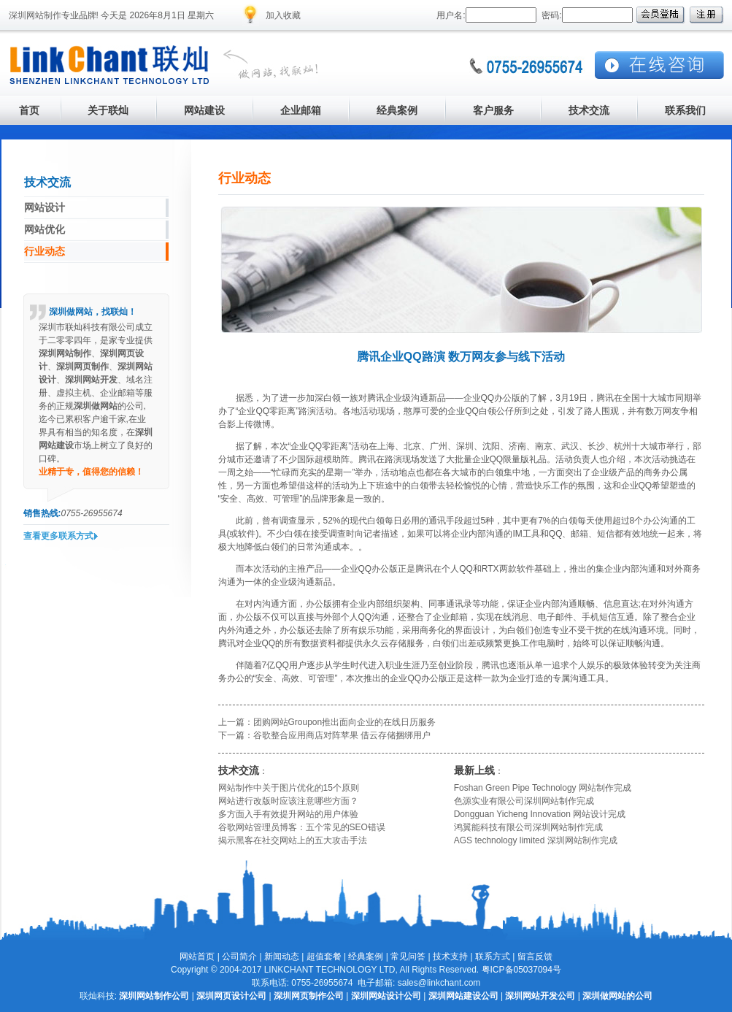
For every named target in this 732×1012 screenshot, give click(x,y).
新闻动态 (281, 956)
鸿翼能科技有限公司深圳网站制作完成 (528, 827)
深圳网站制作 (35, 15)
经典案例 (365, 956)
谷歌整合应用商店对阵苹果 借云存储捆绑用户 (342, 735)
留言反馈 (534, 956)
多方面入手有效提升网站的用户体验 (288, 814)
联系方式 (492, 956)
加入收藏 (283, 15)
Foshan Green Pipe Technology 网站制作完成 (542, 788)
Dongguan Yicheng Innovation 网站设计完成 (539, 814)
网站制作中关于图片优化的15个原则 (288, 788)
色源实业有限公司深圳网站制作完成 (524, 801)
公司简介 (239, 956)
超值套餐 (324, 956)
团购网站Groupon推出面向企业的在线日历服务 (344, 722)
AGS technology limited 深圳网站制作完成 (535, 840)
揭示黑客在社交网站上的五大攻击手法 (292, 840)
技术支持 (450, 956)
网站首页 (197, 956)
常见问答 (407, 956)
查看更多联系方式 (58, 536)
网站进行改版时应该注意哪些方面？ (288, 801)
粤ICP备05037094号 (521, 970)
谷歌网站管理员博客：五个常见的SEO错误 (301, 827)
